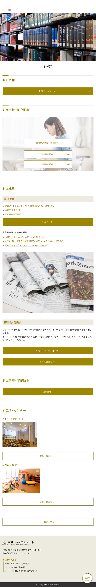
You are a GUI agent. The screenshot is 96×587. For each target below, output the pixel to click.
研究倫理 (47, 391)
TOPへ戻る (49, 521)
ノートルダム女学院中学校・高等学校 (19, 570)
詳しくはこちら (47, 455)
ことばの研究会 (47, 361)
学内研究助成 (47, 154)
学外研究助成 (47, 164)
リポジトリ (47, 222)
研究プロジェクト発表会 (47, 350)
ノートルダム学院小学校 (14, 567)
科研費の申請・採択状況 (47, 142)
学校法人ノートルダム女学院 (16, 563)
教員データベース (47, 91)
